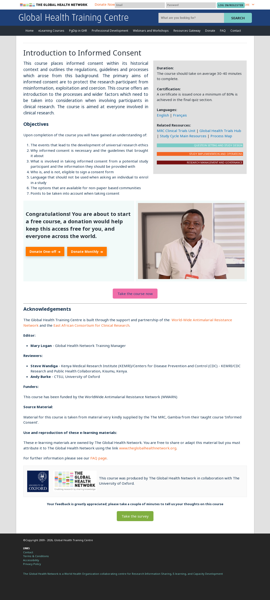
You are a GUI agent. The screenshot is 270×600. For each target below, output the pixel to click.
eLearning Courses (51, 31)
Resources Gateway (186, 31)
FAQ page (98, 458)
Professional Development (110, 31)
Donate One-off (45, 251)
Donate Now (105, 4)
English (163, 115)
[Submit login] (231, 5)
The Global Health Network (54, 5)
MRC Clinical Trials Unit (176, 130)
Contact (235, 31)
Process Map (221, 135)
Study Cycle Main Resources (183, 135)
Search (238, 17)
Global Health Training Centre (73, 18)
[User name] (140, 5)
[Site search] (191, 18)
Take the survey (135, 516)
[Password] (191, 5)
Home (29, 31)
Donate (210, 31)
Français (180, 115)
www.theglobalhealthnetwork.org (147, 448)
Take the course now (135, 293)
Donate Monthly (87, 251)
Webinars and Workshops (151, 31)
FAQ (223, 31)
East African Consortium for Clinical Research (91, 325)
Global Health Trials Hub (220, 130)
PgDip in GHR (78, 31)
